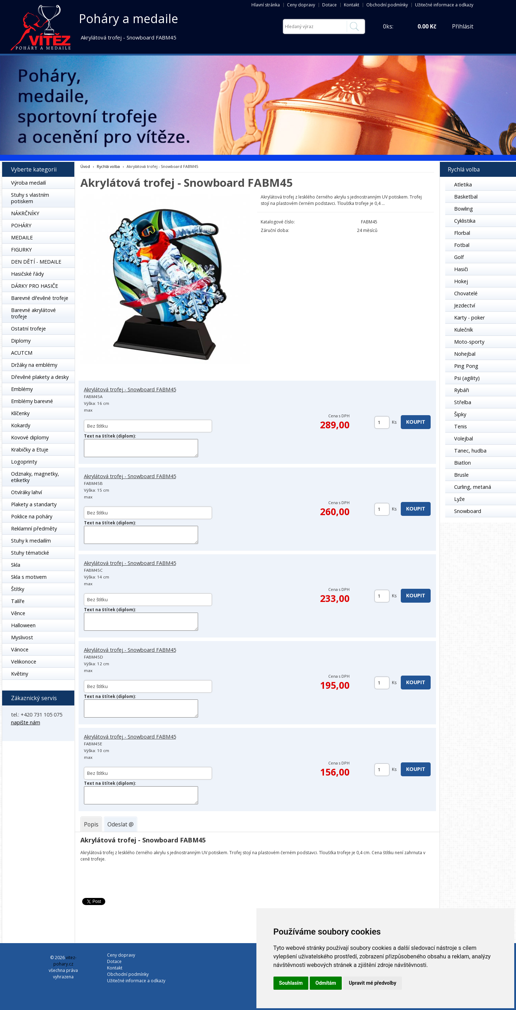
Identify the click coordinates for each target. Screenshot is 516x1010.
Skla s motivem (29, 576)
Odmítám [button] (325, 983)
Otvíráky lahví (26, 492)
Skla (15, 564)
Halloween (23, 625)
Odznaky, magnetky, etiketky (35, 476)
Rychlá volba (108, 166)
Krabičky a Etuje (29, 449)
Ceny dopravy (301, 5)
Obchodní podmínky (387, 5)
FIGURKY (21, 249)
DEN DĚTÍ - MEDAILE (36, 261)
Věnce (18, 613)
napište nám (25, 722)
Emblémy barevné (32, 401)
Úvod (85, 166)
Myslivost (22, 637)
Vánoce (19, 649)
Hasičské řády (27, 273)
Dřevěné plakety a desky (40, 377)
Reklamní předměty (34, 528)
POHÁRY (21, 225)
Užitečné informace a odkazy (444, 5)
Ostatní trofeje (28, 328)
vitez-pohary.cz (64, 961)
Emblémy (22, 389)
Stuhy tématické (30, 552)
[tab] (91, 824)
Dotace (329, 5)
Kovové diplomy (30, 437)
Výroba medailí (28, 182)
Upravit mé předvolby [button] (372, 983)
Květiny (19, 673)
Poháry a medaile (128, 18)
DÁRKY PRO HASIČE (34, 285)
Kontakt (351, 5)
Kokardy (20, 425)
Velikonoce (23, 661)
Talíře (18, 601)
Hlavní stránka (265, 5)
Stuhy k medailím (31, 540)
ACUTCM (21, 352)
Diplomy (21, 340)
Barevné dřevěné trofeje (39, 298)
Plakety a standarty (34, 504)
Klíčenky (20, 413)
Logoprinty (24, 461)
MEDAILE (22, 237)
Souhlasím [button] (291, 983)
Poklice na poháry (31, 516)
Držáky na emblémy (34, 364)
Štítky (17, 589)
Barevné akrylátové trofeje (33, 313)
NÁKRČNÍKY (25, 213)
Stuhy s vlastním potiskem (30, 198)
